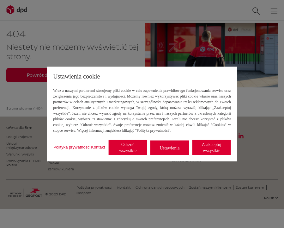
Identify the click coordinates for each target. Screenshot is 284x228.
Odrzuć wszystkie (127, 147)
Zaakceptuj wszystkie (211, 147)
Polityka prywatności (72, 146)
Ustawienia (170, 147)
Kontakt (98, 146)
